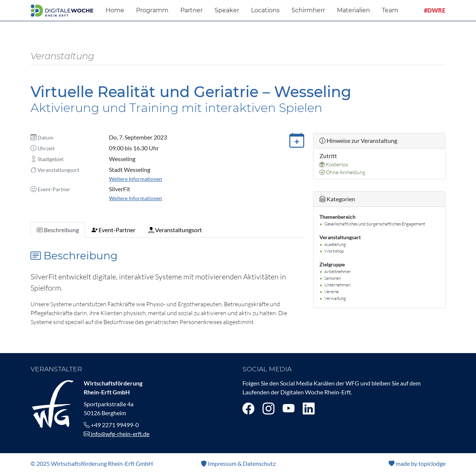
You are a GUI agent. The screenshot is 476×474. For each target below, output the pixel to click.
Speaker (227, 10)
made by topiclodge (417, 463)
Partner (191, 10)
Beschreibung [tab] (58, 229)
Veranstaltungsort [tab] (175, 229)
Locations (265, 10)
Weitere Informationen (135, 179)
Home (115, 10)
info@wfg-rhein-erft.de (116, 433)
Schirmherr (308, 10)
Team (390, 10)
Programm (152, 10)
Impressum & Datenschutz (238, 463)
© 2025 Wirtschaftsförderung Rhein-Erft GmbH (91, 463)
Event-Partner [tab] (113, 229)
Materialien (353, 10)
